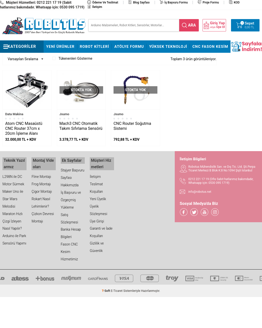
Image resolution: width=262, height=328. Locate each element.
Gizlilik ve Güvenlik (97, 245)
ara (192, 25)
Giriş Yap (217, 23)
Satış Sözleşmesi (69, 217)
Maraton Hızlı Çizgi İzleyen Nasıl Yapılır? (12, 219)
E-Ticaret (116, 290)
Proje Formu (211, 2)
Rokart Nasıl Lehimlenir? (40, 200)
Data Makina (14, 114)
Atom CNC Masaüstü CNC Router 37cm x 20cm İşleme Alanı (23, 128)
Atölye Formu (129, 46)
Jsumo (64, 114)
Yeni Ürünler (60, 46)
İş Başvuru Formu (176, 2)
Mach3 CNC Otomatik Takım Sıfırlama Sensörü (81, 126)
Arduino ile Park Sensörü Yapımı (14, 237)
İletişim (97, 7)
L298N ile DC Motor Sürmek (13, 178)
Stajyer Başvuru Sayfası (72, 173)
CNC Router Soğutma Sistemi (132, 126)
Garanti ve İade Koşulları (101, 230)
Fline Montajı (41, 174)
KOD (237, 2)
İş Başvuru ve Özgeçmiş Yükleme (71, 199)
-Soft (106, 290)
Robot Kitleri (94, 46)
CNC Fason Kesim (210, 46)
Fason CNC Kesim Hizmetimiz (69, 251)
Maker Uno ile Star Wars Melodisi (12, 196)
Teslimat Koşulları (96, 185)
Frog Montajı (41, 182)
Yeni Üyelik (98, 197)
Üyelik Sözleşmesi (98, 208)
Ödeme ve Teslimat (105, 2)
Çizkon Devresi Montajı (42, 215)
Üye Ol (220, 27)
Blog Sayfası (141, 2)
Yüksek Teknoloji (168, 46)
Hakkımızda (70, 184)
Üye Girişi (97, 219)
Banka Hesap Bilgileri (71, 232)
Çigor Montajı (41, 189)
